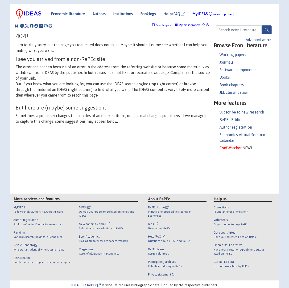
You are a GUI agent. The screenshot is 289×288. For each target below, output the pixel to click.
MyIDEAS (213, 14)
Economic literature (68, 14)
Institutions (123, 14)
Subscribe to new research (241, 112)
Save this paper (164, 25)
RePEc (94, 285)
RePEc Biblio (230, 120)
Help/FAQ (174, 14)
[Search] (267, 29)
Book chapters (231, 85)
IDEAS (76, 285)
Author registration (235, 127)
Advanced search (259, 40)
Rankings (148, 14)
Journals (226, 62)
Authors (99, 14)
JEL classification (233, 92)
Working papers (232, 55)
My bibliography (187, 25)
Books (224, 77)
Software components (237, 70)
